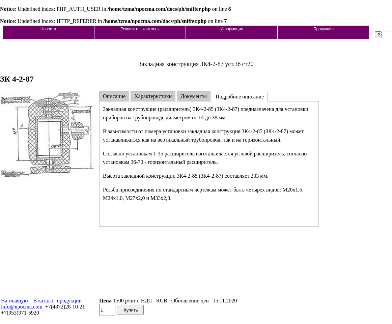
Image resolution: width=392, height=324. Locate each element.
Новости (48, 29)
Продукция (323, 29)
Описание (114, 96)
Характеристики (153, 96)
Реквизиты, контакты (140, 29)
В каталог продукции (57, 300)
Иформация (232, 29)
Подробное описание (240, 96)
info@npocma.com (22, 307)
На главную (14, 300)
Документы (193, 96)
